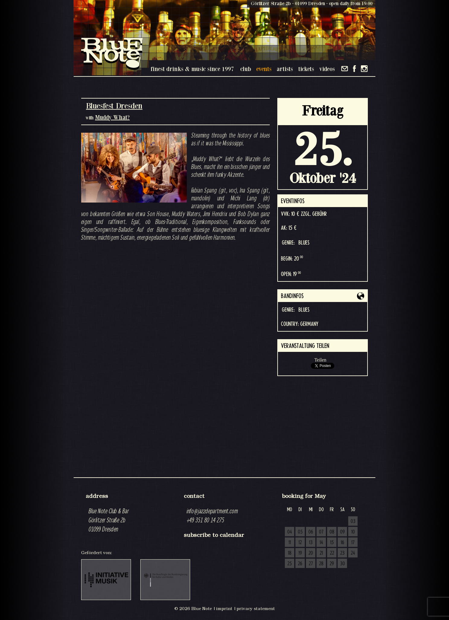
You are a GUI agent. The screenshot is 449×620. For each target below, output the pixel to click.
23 (342, 553)
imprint (224, 608)
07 (321, 532)
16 (342, 542)
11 (289, 542)
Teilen (320, 359)
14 (321, 542)
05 (300, 532)
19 (300, 553)
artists (285, 68)
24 (353, 553)
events (264, 68)
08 (332, 532)
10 (353, 532)
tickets (306, 68)
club (245, 68)
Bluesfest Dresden (114, 105)
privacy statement (256, 608)
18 (289, 553)
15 (332, 542)
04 (289, 532)
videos (327, 68)
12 (300, 542)
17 (353, 542)
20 (310, 553)
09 (342, 532)
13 (311, 542)
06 (310, 532)
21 (321, 553)
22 (332, 553)
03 (353, 521)
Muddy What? (112, 117)
